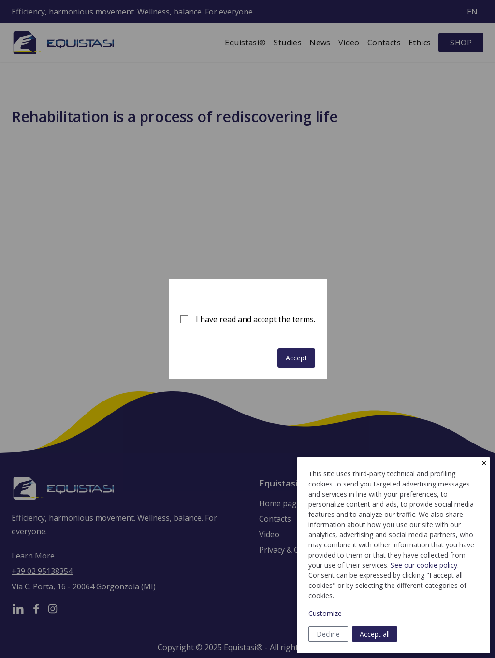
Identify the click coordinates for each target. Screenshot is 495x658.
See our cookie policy (424, 565)
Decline (328, 634)
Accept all (375, 634)
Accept (296, 357)
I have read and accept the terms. (255, 319)
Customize (325, 613)
